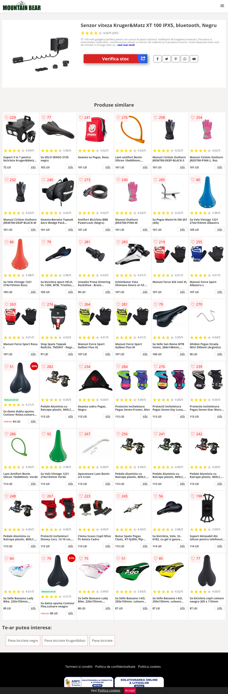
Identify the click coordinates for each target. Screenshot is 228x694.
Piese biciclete (102, 640)
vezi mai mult (126, 45)
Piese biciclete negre (23, 640)
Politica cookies (149, 666)
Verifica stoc (124, 58)
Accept (130, 690)
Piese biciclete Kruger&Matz (64, 640)
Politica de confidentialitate (115, 666)
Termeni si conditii (79, 666)
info (33, 167)
